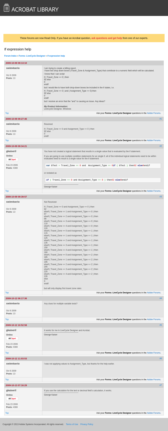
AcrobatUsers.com (17, 25)
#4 (161, 298)
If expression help (56, 56)
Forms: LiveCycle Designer (32, 56)
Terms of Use (72, 424)
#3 (161, 196)
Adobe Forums (153, 113)
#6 (161, 358)
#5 (161, 325)
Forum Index (10, 56)
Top (7, 113)
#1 (161, 119)
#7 (161, 385)
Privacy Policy (86, 424)
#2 (161, 146)
